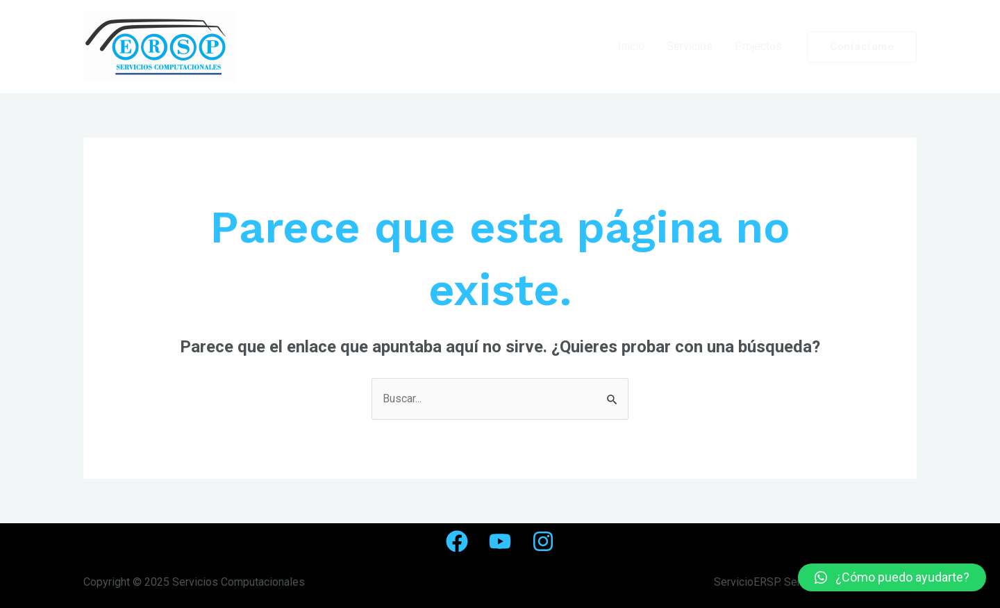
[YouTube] (500, 541)
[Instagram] (543, 541)
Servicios (689, 46)
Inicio (631, 46)
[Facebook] (457, 541)
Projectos (758, 46)
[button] (892, 577)
